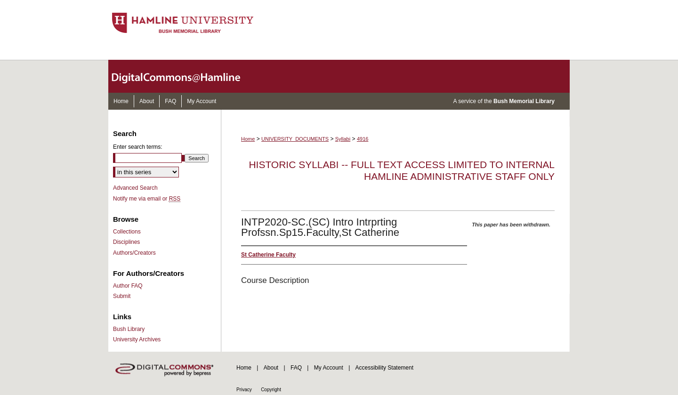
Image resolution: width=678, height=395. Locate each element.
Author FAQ (128, 285)
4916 (362, 139)
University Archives (137, 339)
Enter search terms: (137, 147)
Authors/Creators (134, 253)
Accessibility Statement (384, 367)
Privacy (244, 389)
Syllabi (342, 139)
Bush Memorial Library (524, 101)
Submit (121, 296)
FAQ (296, 367)
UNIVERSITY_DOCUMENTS (295, 139)
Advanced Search (135, 188)
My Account (328, 367)
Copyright (271, 389)
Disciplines (126, 242)
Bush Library (129, 329)
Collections (127, 231)
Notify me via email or (146, 198)
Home (248, 139)
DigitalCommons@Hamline (183, 76)
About (271, 367)
